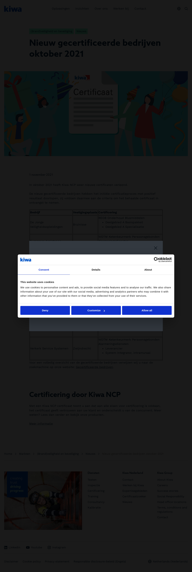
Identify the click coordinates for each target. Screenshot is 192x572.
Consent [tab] (44, 269)
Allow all (147, 310)
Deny (45, 310)
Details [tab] (96, 269)
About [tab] (148, 269)
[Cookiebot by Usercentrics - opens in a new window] (156, 259)
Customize (96, 310)
